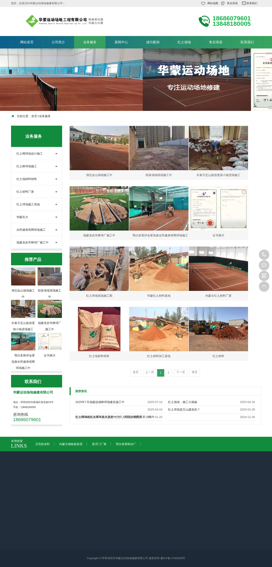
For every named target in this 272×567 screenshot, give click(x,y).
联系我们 (252, 3)
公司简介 (58, 42)
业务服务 (90, 42)
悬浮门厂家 (99, 444)
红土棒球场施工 (26, 166)
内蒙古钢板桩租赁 (71, 444)
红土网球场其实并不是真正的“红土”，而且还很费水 (108, 417)
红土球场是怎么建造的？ (184, 409)
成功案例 (152, 42)
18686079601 (264, 254)
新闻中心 (121, 42)
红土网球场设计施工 (29, 153)
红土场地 (184, 42)
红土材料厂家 (25, 191)
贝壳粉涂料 (42, 444)
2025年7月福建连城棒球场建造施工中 (99, 402)
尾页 (195, 372)
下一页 (180, 372)
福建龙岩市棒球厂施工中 (32, 242)
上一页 (149, 372)
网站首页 (27, 42)
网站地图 (212, 3)
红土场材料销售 (26, 179)
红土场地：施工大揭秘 (182, 402)
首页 (34, 116)
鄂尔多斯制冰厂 (126, 444)
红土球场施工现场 (28, 204)
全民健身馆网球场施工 (31, 229)
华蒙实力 (22, 217)
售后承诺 (232, 3)
